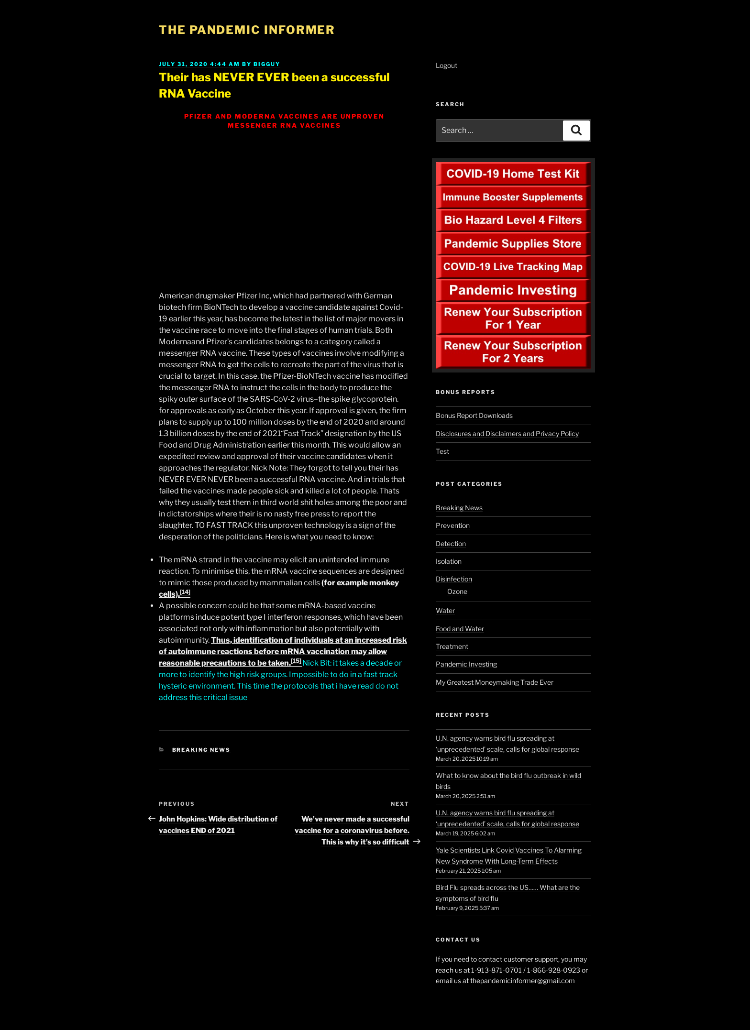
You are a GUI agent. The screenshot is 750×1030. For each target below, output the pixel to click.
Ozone (457, 591)
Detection (451, 543)
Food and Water (460, 629)
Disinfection (454, 579)
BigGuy (267, 64)
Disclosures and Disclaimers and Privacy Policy (507, 433)
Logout (446, 65)
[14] (185, 591)
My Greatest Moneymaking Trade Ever (494, 682)
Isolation (449, 561)
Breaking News (201, 749)
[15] (296, 660)
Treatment (452, 646)
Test (442, 451)
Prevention (453, 525)
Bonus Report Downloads (474, 415)
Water (445, 610)
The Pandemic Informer (247, 30)
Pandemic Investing (466, 664)
